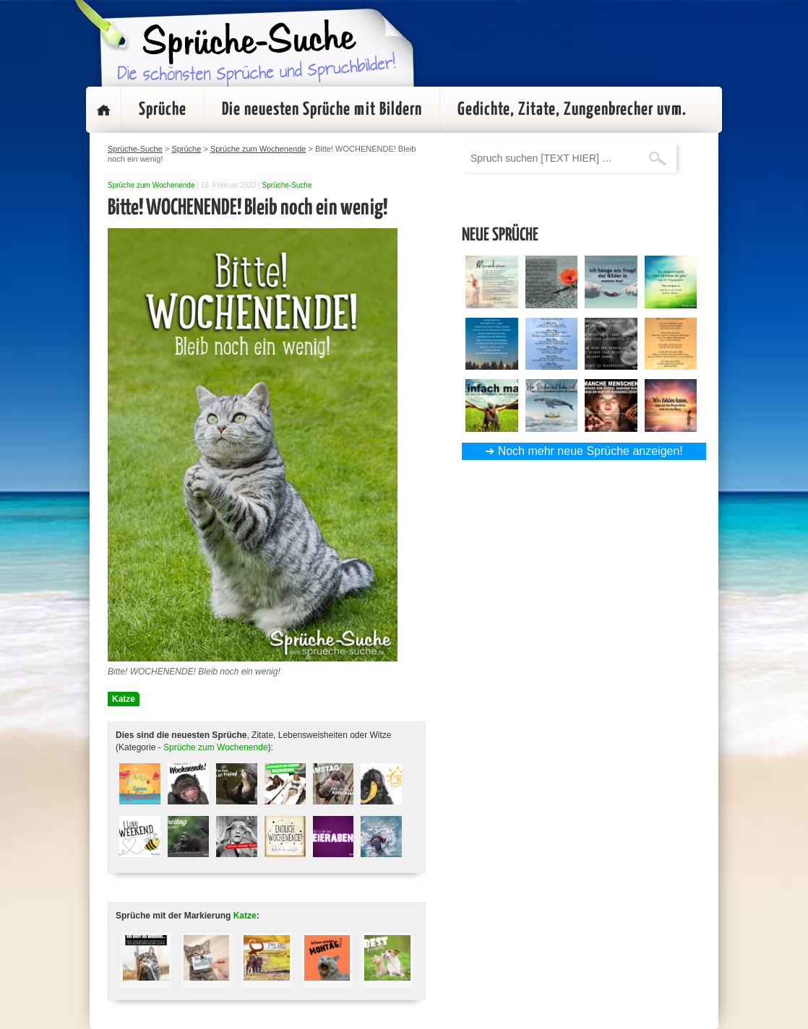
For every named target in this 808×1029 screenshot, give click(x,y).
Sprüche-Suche (287, 185)
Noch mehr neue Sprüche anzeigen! (590, 451)
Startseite (103, 110)
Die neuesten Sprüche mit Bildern (322, 109)
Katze (123, 699)
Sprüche (162, 109)
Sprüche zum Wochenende (151, 185)
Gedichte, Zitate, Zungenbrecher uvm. (572, 109)
